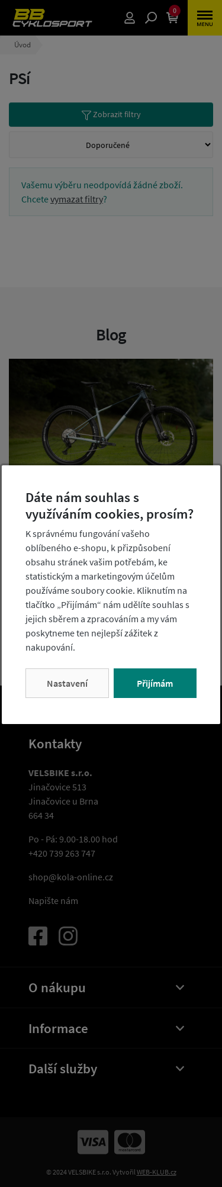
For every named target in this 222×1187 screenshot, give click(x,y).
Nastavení (67, 683)
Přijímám (155, 683)
